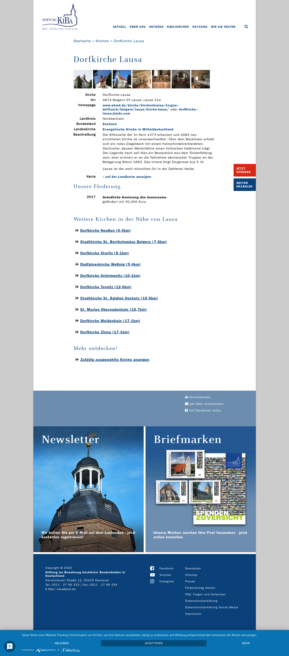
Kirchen (102, 41)
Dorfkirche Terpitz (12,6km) (106, 287)
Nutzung (200, 26)
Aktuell (119, 26)
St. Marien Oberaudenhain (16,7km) (113, 309)
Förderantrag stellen (200, 588)
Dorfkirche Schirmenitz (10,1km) (110, 275)
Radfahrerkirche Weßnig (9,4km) (110, 264)
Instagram (166, 581)
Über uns (138, 26)
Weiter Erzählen (244, 184)
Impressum (193, 613)
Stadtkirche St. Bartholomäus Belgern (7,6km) (123, 241)
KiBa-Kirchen (178, 26)
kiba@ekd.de (66, 589)
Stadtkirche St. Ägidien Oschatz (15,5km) (119, 298)
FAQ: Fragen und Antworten (205, 594)
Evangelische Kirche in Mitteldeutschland (138, 129)
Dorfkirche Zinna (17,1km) (105, 332)
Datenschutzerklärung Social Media (211, 607)
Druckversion (198, 397)
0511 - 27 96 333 (66, 584)
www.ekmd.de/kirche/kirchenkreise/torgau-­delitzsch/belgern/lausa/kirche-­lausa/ (141, 107)
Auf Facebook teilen (203, 410)
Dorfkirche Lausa (129, 41)
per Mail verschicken (204, 404)
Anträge (156, 26)
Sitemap (191, 575)
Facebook (166, 568)
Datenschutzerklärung (201, 601)
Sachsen (110, 124)
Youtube (165, 575)
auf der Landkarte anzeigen (128, 177)
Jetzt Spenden (243, 170)
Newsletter (193, 568)
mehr (246, 643)
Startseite (82, 41)
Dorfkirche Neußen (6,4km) (105, 230)
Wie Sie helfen (223, 26)
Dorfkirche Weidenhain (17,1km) (110, 320)
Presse (190, 581)
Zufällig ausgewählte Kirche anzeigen (114, 359)
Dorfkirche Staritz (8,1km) (104, 253)
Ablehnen (62, 643)
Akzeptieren (154, 643)
